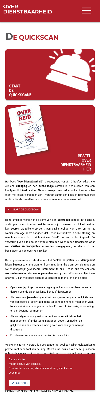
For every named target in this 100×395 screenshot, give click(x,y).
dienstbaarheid (27, 9)
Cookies (22, 391)
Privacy (9, 391)
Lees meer (15, 372)
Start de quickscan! (23, 209)
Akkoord (19, 383)
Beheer (34, 391)
